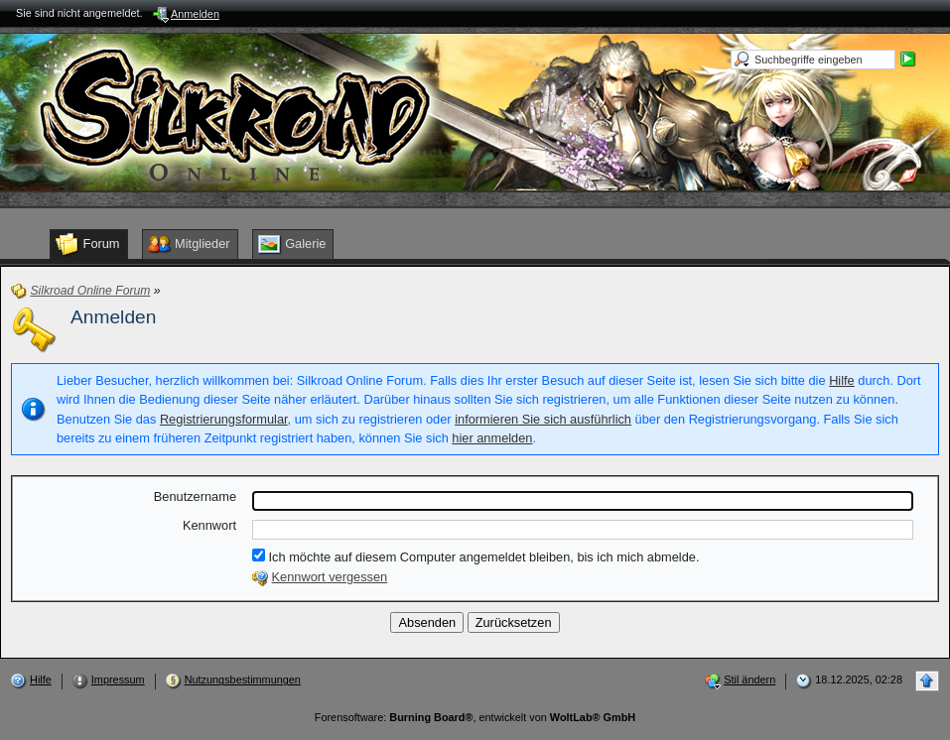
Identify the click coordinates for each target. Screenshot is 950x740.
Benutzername (195, 496)
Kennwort (209, 525)
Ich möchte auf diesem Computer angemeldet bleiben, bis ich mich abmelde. (475, 556)
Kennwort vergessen (330, 576)
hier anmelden (492, 438)
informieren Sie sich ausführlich (543, 419)
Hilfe (842, 380)
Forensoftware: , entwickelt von (475, 717)
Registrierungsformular (224, 419)
